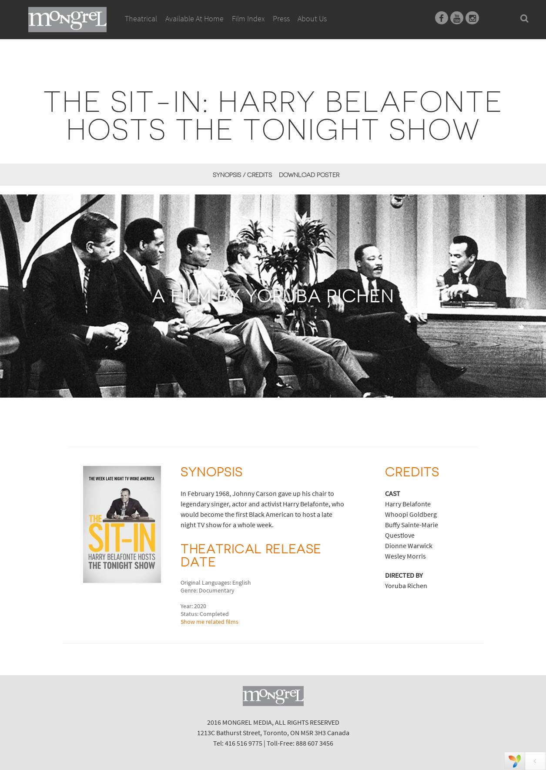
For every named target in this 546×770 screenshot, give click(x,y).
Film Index (248, 18)
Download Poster (309, 175)
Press (281, 18)
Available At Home (194, 28)
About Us (312, 18)
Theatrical (141, 18)
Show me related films (209, 622)
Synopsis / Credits (242, 175)
